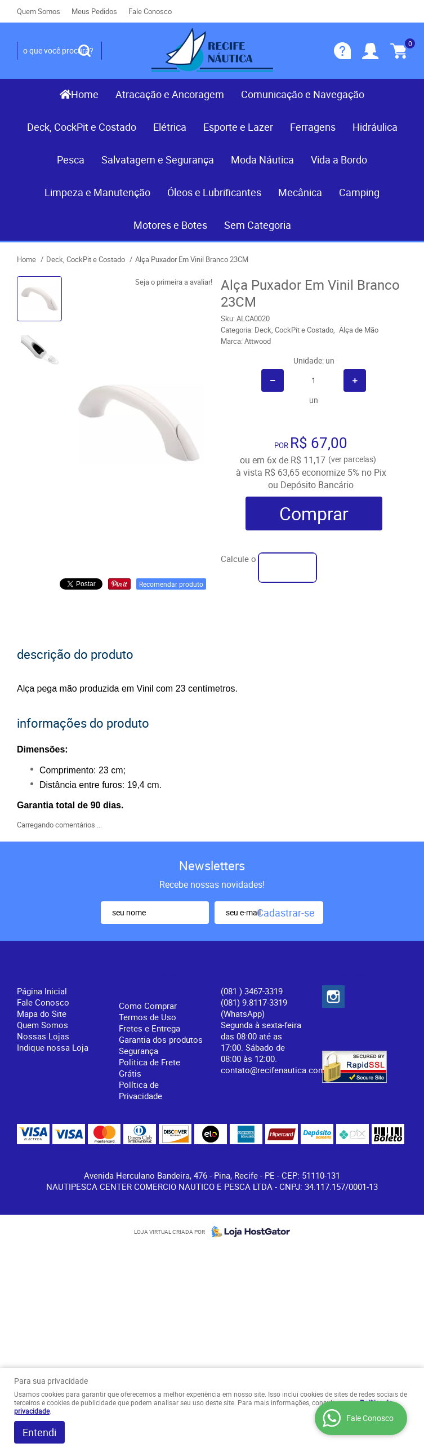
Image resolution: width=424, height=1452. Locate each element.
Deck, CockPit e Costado (81, 127)
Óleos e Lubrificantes (214, 192)
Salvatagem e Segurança (157, 159)
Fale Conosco (150, 11)
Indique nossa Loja (52, 1047)
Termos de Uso (147, 1016)
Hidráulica (375, 127)
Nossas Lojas (43, 1036)
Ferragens (313, 127)
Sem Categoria (257, 225)
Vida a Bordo (339, 159)
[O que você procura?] (84, 51)
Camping (359, 192)
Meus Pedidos (94, 11)
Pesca (70, 159)
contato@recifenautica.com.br (278, 1069)
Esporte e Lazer (238, 127)
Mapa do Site (41, 1013)
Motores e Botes (170, 225)
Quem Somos (38, 11)
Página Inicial (42, 991)
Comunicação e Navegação (302, 94)
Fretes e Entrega (149, 1028)
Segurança (138, 1050)
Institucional (47, 972)
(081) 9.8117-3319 (254, 1008)
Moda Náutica (262, 159)
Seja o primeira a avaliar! (173, 282)
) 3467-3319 (252, 991)
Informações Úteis (150, 979)
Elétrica (169, 127)
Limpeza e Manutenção (97, 192)
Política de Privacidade (140, 1090)
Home (85, 94)
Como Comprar (148, 1005)
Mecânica (300, 192)
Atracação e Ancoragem (169, 94)
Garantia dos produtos (161, 1039)
